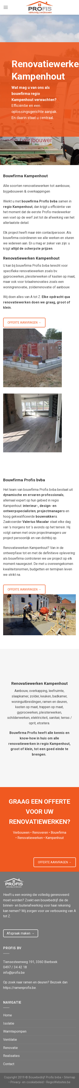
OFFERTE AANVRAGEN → (24, 322)
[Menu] (5, 7)
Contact (8, 1064)
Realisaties (11, 1056)
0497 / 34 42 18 (15, 967)
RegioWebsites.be (58, 1082)
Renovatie (10, 1048)
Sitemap (69, 1077)
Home (7, 1015)
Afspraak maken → (21, 933)
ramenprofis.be (25, 988)
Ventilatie (10, 1040)
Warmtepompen (14, 1031)
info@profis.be (14, 973)
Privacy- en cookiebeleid (27, 1082)
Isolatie (8, 1023)
